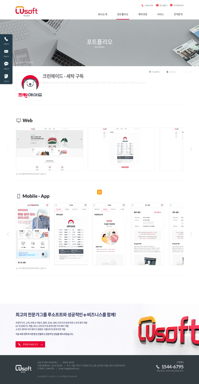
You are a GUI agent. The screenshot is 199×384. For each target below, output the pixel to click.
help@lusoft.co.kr (71, 368)
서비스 (160, 14)
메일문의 (6, 52)
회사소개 (102, 14)
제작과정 (142, 14)
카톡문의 (6, 65)
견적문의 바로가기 (30, 338)
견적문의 (178, 14)
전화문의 (6, 40)
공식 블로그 (163, 5)
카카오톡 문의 (178, 5)
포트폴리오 (122, 14)
